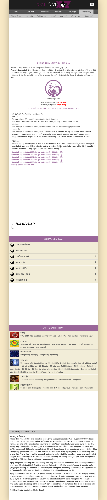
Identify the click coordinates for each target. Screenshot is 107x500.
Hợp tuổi (53, 16)
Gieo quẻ (30, 347)
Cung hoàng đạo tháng (49, 355)
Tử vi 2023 (24, 336)
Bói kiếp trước (66, 366)
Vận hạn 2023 (35, 336)
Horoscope (44, 12)
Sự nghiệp (77, 380)
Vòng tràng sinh (45, 380)
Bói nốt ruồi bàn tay (29, 366)
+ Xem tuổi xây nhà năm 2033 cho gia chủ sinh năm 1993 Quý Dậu (37, 162)
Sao (36, 380)
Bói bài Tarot (41, 372)
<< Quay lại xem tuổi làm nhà (22, 165)
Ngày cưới (63, 16)
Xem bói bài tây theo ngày (69, 369)
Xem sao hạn (73, 336)
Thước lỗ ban (16, 16)
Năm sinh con (76, 16)
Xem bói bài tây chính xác (24, 372)
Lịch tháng (72, 344)
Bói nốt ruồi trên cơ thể (87, 363)
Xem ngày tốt (41, 347)
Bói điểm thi (43, 366)
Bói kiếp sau (55, 366)
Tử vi (16, 12)
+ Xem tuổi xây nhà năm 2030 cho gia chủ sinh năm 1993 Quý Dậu (37, 155)
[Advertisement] (53, 39)
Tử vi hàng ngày (86, 336)
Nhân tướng (58, 380)
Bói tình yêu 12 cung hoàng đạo (44, 369)
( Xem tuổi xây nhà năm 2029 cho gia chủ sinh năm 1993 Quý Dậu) (53, 108)
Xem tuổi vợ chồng (55, 372)
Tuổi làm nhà (41, 16)
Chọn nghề (89, 16)
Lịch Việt (30, 12)
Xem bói (58, 12)
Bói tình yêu (72, 363)
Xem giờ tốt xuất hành (41, 344)
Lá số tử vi (62, 336)
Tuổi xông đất (25, 344)
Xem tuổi (67, 380)
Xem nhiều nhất (26, 380)
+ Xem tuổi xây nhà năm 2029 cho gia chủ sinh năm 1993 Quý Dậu (37, 152)
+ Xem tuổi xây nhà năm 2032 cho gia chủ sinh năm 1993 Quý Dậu (37, 160)
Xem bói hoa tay (40, 363)
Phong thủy (86, 12)
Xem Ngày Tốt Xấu (59, 344)
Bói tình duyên (79, 366)
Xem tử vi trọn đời (49, 336)
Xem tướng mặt (26, 363)
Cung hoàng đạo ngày (29, 355)
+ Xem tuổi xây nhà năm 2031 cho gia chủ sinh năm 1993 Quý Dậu (37, 157)
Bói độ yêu (26, 369)
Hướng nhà (29, 16)
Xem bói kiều (53, 363)
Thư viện (72, 12)
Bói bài (63, 363)
